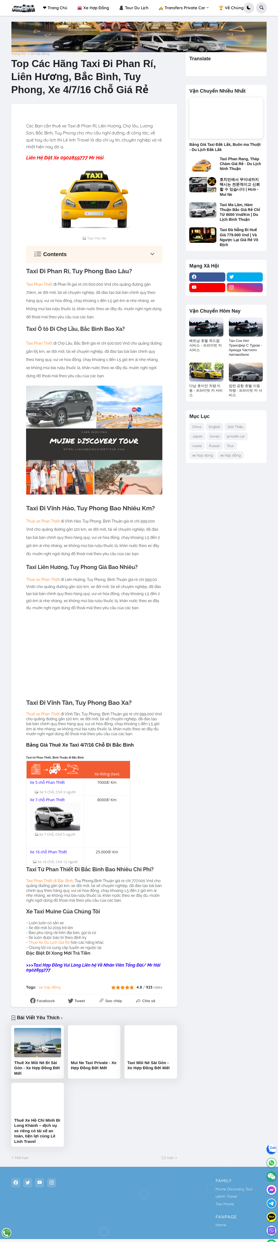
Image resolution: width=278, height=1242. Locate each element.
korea (215, 436)
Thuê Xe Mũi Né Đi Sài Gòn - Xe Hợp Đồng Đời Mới (37, 1067)
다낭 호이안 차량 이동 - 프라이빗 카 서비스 (206, 390)
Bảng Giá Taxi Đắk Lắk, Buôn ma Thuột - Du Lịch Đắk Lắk (224, 147)
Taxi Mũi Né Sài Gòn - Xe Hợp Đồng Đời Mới (148, 1065)
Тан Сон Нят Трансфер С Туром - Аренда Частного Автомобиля (245, 348)
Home (221, 1224)
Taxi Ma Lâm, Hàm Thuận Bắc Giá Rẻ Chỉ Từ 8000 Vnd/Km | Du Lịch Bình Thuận (240, 212)
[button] (248, 7)
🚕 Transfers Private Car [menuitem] (181, 7)
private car (236, 436)
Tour (230, 446)
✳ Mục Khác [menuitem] (56, 23)
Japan (197, 436)
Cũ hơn (168, 1157)
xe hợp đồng (40, 53)
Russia (214, 446)
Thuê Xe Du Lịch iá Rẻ (49, 942)
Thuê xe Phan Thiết (43, 521)
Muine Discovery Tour (234, 1188)
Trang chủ (18, 53)
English (214, 427)
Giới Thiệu (236, 427)
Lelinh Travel (226, 1196)
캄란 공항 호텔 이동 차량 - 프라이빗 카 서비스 (245, 390)
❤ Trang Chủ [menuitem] (55, 7)
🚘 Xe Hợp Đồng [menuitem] (93, 7)
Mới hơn (22, 1157)
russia (197, 446)
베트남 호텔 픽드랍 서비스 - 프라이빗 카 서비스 (205, 345)
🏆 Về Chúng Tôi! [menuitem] (235, 7)
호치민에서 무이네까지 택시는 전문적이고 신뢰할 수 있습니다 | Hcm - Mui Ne (240, 187)
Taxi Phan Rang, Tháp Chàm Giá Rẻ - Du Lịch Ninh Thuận (240, 164)
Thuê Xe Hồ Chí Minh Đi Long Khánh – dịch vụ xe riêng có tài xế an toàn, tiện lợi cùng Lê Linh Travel (37, 1130)
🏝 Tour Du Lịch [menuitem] (134, 7)
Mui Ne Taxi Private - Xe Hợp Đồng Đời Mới (93, 1065)
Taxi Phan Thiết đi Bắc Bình (49, 880)
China (196, 427)
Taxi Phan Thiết (39, 284)
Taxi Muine (225, 1203)
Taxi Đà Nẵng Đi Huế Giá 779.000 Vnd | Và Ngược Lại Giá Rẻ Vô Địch (239, 237)
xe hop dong (202, 455)
